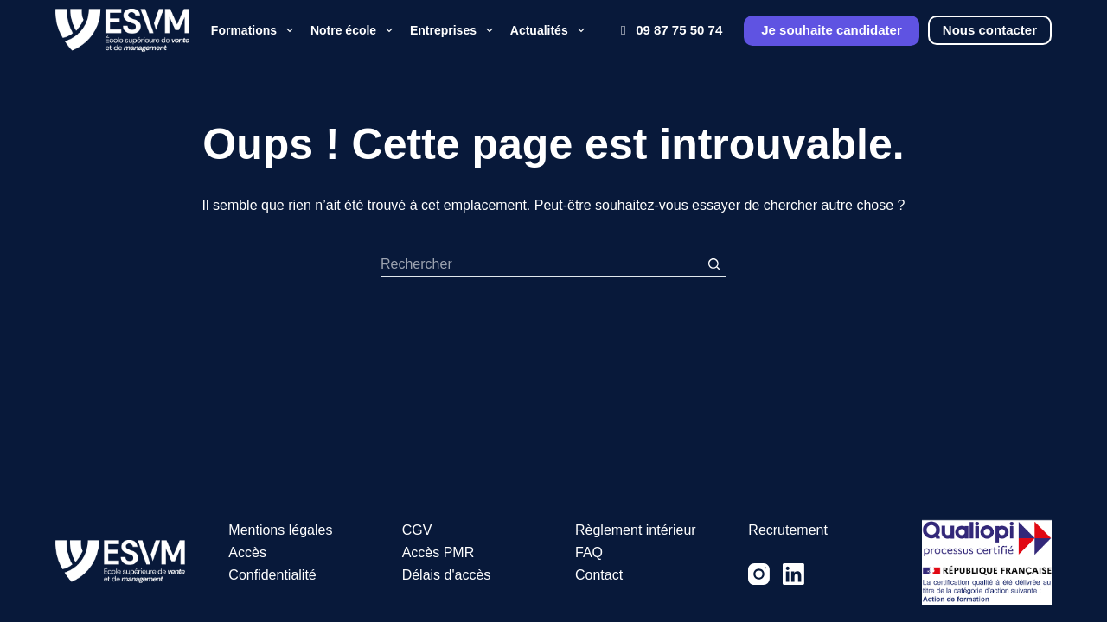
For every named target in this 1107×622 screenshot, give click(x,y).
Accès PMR (438, 552)
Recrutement (788, 530)
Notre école (353, 30)
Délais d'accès (446, 575)
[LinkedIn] (793, 574)
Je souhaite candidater (831, 29)
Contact (599, 575)
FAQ (589, 552)
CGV (417, 530)
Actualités (549, 30)
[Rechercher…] (541, 264)
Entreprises (453, 30)
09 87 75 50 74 (668, 29)
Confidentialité (272, 575)
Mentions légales (280, 530)
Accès (247, 552)
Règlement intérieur (635, 530)
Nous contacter (990, 29)
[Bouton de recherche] (713, 264)
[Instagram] (759, 574)
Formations (254, 30)
